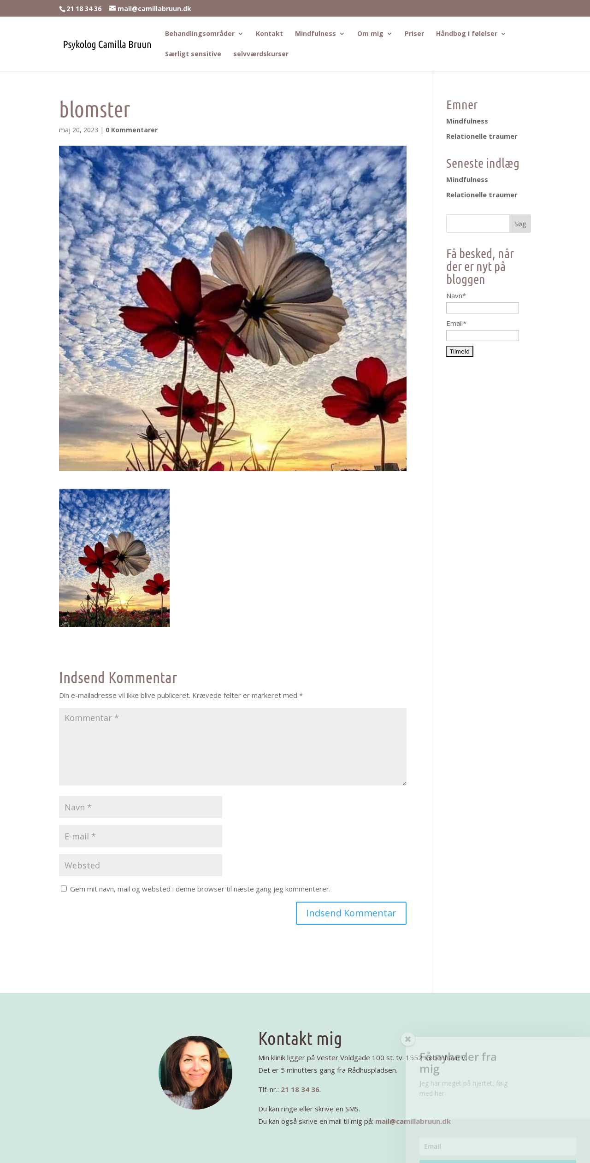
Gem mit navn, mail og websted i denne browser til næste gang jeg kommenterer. (200, 888)
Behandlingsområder (200, 34)
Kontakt (269, 34)
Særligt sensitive (193, 54)
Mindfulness (315, 34)
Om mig (370, 34)
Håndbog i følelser (466, 34)
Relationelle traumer (482, 136)
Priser (414, 34)
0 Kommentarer (132, 129)
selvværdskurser (261, 54)
